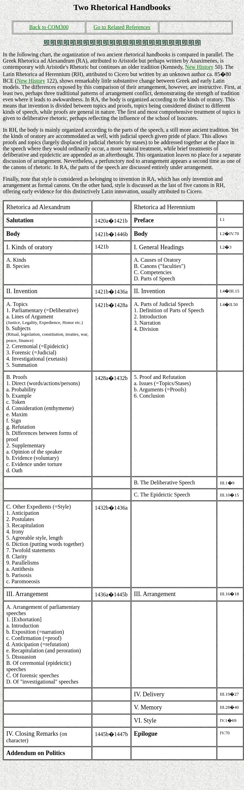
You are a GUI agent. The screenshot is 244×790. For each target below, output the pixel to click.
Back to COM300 (49, 27)
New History (199, 67)
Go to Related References (122, 27)
